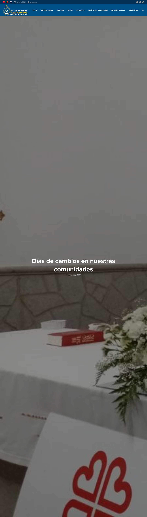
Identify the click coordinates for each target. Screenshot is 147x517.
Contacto (80, 10)
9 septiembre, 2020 (73, 275)
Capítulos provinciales (98, 10)
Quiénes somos (47, 10)
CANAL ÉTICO (133, 10)
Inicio (35, 10)
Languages (32, 2)
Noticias (60, 10)
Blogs (70, 10)
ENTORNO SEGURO (118, 10)
